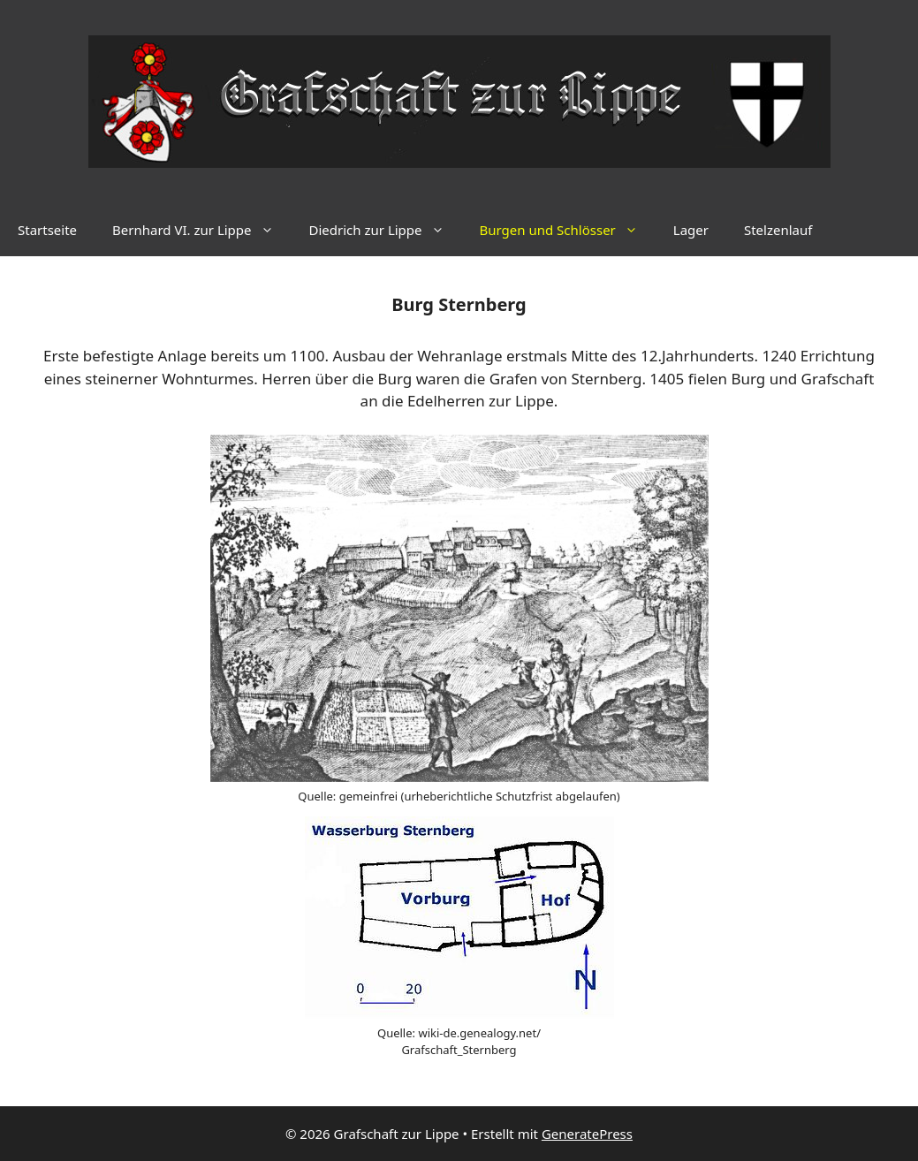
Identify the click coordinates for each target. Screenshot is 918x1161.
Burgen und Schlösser (568, 229)
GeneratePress (587, 1133)
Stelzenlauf (778, 230)
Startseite (47, 230)
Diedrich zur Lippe (385, 229)
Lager (691, 230)
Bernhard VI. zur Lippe (201, 229)
